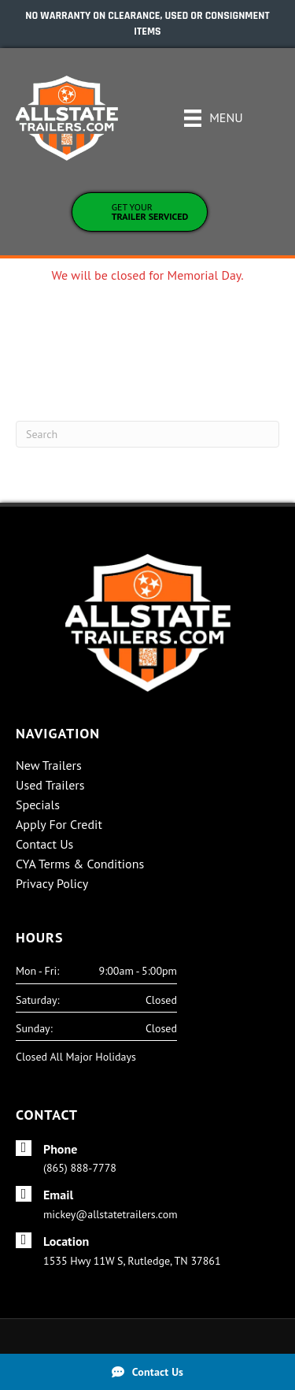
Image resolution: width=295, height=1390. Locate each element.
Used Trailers (50, 786)
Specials (38, 805)
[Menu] (213, 118)
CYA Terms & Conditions (80, 864)
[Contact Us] (147, 1372)
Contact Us (44, 845)
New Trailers (49, 766)
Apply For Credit (59, 825)
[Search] (147, 434)
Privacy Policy (52, 884)
